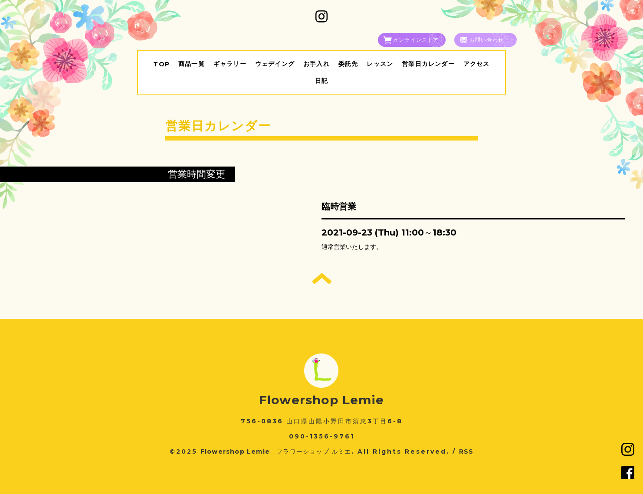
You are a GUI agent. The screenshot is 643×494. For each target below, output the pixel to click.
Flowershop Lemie (321, 400)
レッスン (380, 64)
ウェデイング (275, 64)
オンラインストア (416, 39)
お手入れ (316, 64)
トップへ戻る (321, 278)
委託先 (348, 64)
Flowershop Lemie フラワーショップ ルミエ (275, 451)
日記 (321, 81)
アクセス (476, 64)
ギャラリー (229, 64)
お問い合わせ (486, 39)
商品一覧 (191, 64)
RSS (466, 451)
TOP (161, 64)
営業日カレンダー (428, 64)
